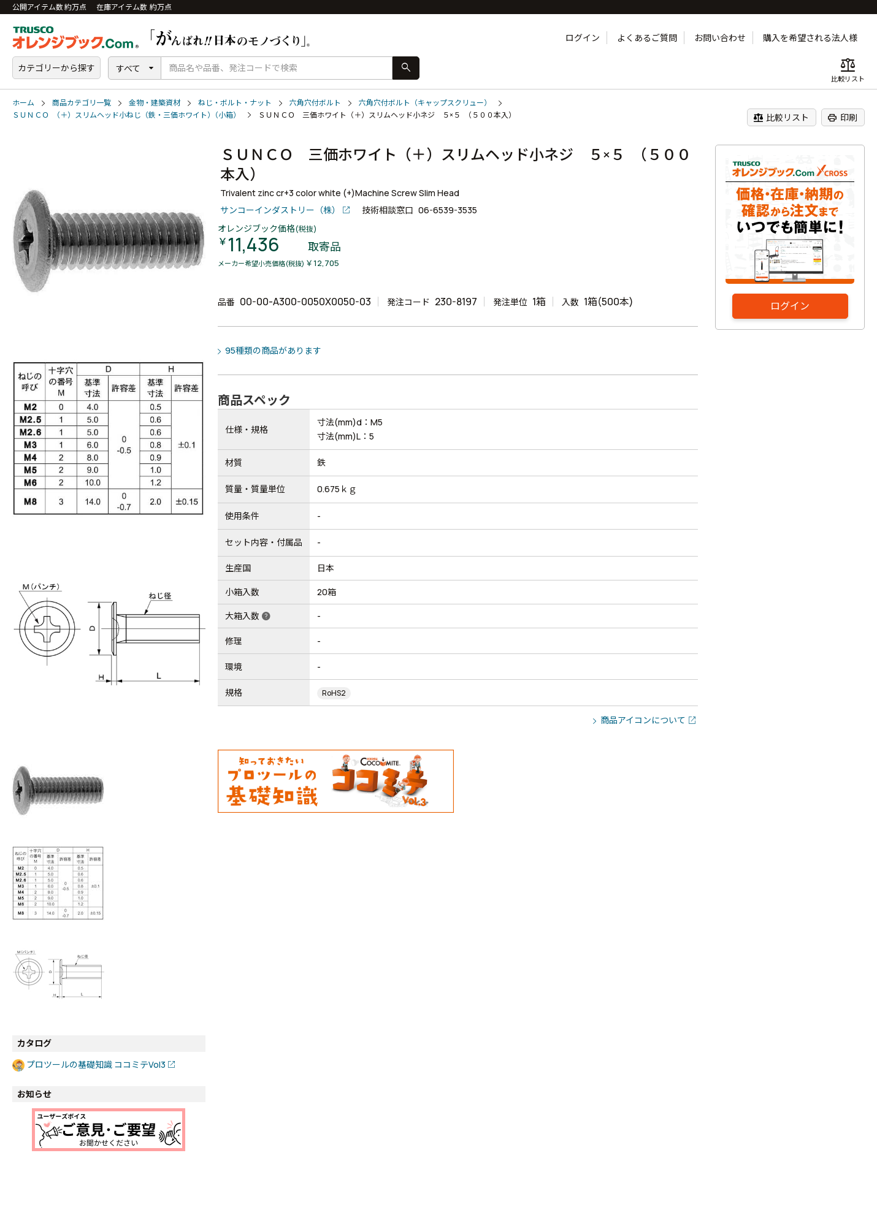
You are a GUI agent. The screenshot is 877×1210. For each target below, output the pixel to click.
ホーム (23, 102)
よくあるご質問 (647, 38)
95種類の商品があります (273, 350)
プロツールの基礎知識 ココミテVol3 (96, 1064)
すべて (128, 68)
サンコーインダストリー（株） (280, 210)
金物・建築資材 (154, 102)
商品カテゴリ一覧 (81, 102)
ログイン (582, 38)
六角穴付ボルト (315, 102)
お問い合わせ (720, 38)
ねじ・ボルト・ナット (235, 102)
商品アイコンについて (643, 720)
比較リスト (781, 118)
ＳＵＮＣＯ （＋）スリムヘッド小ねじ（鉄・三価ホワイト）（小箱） (126, 115)
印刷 (842, 118)
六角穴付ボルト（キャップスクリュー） (425, 102)
